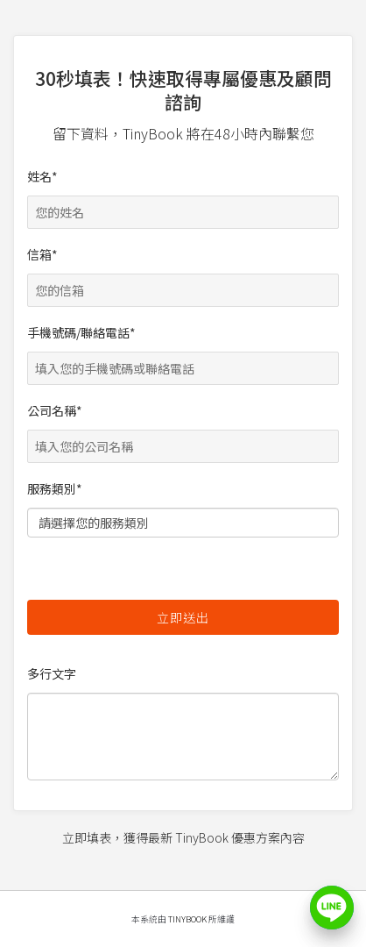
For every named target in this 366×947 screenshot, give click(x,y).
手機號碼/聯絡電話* (183, 350)
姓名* (183, 194)
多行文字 (183, 722)
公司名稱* (183, 428)
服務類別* (183, 510)
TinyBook (187, 919)
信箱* (183, 272)
